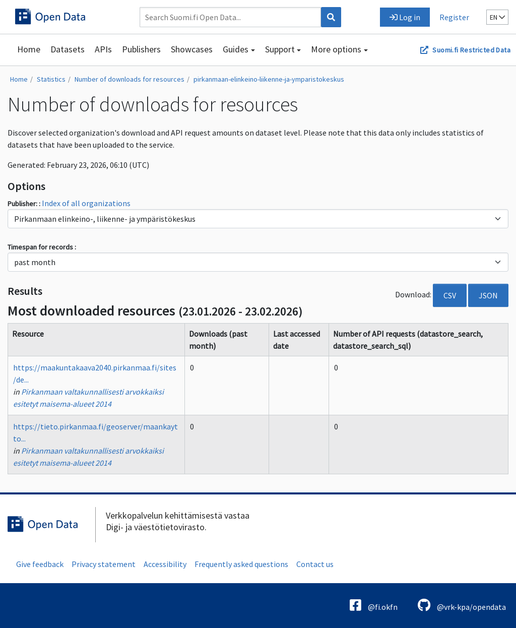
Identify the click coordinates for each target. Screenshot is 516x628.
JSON (488, 295)
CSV (449, 295)
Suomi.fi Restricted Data (471, 49)
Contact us (315, 564)
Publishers (141, 49)
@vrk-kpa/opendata (462, 605)
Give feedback (39, 564)
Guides (235, 49)
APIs (103, 49)
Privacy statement (104, 564)
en (497, 17)
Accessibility (165, 564)
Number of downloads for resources (129, 79)
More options (336, 49)
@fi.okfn (374, 605)
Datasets (67, 49)
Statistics (51, 79)
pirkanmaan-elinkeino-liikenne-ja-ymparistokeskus (269, 79)
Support (280, 49)
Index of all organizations (86, 203)
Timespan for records (41, 247)
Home (28, 49)
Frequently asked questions (241, 564)
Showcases (192, 49)
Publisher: (23, 203)
